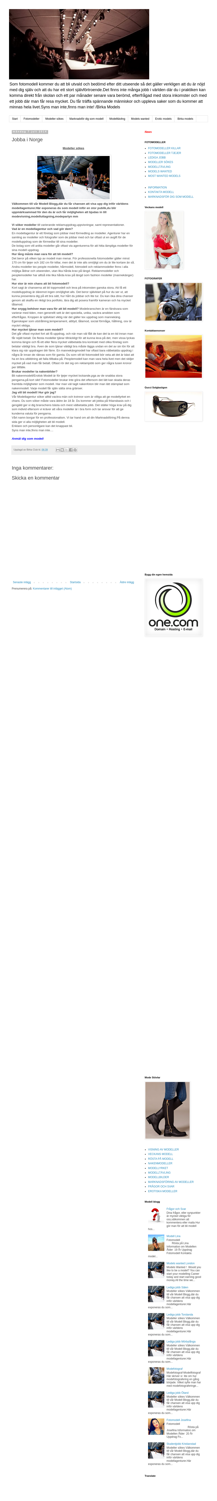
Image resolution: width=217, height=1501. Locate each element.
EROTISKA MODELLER (162, 1191)
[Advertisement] (159, 497)
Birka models (185, 118)
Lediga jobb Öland (178, 1392)
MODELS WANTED (160, 171)
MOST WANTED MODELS (164, 176)
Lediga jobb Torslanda (180, 1314)
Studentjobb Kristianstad (181, 1443)
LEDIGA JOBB (157, 157)
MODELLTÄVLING (159, 166)
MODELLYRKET (158, 1168)
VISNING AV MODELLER (163, 1149)
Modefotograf (175, 1368)
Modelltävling (117, 118)
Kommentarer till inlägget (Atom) (52, 588)
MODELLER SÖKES (160, 162)
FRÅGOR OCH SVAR (161, 1186)
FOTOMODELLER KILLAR (164, 148)
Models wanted (140, 118)
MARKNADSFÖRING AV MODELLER (171, 1182)
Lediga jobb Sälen (177, 1287)
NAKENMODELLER (160, 1163)
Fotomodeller (31, 118)
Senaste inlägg (22, 582)
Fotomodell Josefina (179, 1420)
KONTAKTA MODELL (161, 192)
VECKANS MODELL (160, 1154)
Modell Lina (173, 1236)
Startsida (75, 582)
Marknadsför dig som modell (86, 118)
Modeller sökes (54, 118)
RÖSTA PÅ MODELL (160, 1158)
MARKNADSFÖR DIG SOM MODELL (170, 196)
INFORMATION (157, 187)
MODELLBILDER (158, 1177)
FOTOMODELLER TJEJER (164, 153)
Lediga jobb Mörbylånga (181, 1341)
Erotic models (163, 118)
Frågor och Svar (176, 1209)
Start (15, 118)
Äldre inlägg (127, 582)
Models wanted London (181, 1263)
